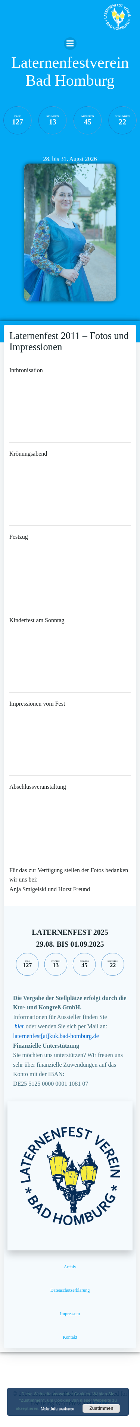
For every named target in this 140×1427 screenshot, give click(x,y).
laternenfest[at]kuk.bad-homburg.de (56, 1036)
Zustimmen (101, 1408)
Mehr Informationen (57, 1408)
